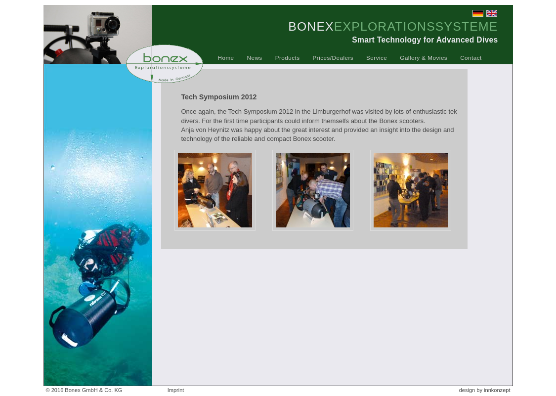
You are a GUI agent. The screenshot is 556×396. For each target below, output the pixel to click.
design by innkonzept (485, 390)
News (254, 57)
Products (287, 57)
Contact (471, 57)
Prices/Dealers (333, 57)
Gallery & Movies (423, 57)
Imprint (176, 390)
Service (376, 57)
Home (226, 57)
